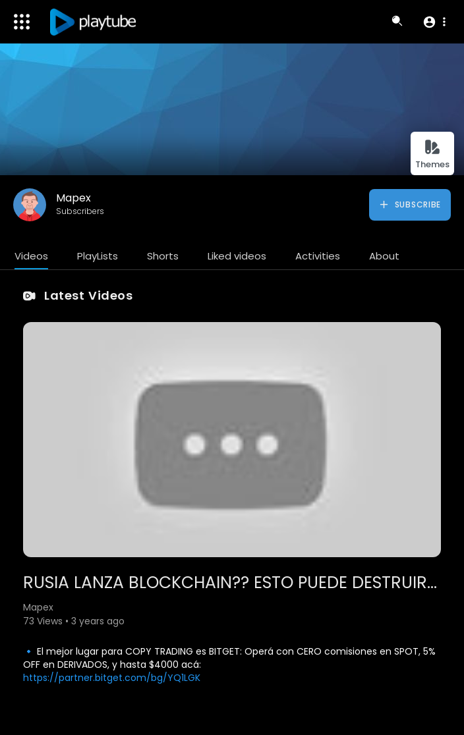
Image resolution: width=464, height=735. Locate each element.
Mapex (73, 197)
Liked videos (237, 256)
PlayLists (97, 256)
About (384, 256)
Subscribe (409, 205)
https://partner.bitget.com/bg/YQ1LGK (111, 677)
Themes (432, 154)
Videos (31, 256)
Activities (317, 256)
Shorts (163, 256)
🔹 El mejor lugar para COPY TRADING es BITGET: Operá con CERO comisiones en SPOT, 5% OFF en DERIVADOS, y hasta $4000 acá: (229, 658)
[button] (434, 21)
